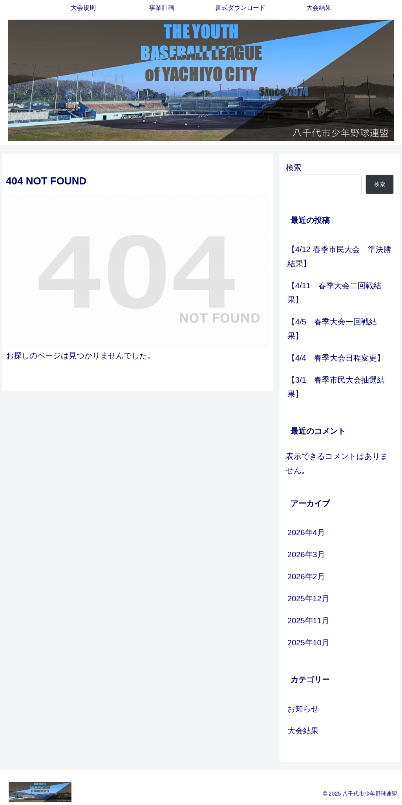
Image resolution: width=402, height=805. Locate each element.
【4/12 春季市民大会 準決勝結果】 (339, 256)
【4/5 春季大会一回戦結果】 (332, 328)
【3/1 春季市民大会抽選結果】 (336, 387)
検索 (294, 167)
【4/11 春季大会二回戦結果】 (334, 292)
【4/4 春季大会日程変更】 (336, 358)
